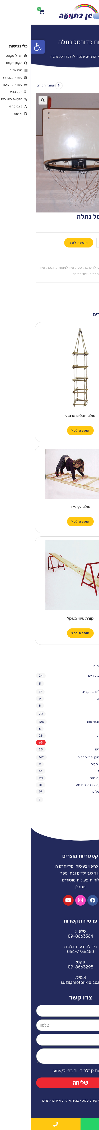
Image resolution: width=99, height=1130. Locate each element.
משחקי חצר (78, 729)
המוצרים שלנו (57, 56)
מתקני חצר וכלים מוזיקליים (69, 692)
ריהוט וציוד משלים (74, 791)
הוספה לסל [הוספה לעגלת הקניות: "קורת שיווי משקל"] (49, 633)
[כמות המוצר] (79, 242)
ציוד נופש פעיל (76, 735)
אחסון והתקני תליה (73, 764)
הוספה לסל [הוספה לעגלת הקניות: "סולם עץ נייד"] (49, 521)
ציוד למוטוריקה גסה (29, 268)
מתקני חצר (78, 705)
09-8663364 (49, 936)
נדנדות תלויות (76, 771)
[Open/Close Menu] (90, 12)
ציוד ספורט (49, 274)
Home (75, 56)
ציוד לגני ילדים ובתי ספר (61, 268)
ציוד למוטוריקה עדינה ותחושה (65, 785)
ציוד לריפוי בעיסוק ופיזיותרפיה (67, 757)
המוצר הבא (84, 85)
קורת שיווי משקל (49, 618)
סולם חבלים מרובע (49, 416)
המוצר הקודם (15, 85)
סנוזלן (84, 714)
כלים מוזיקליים (76, 699)
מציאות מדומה (78, 683)
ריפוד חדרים (79, 800)
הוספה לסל (48, 243)
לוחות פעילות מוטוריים (72, 675)
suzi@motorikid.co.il (49, 982)
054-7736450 (49, 951)
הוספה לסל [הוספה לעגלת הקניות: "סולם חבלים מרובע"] (49, 430)
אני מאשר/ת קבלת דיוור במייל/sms (54, 1070)
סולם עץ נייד (50, 507)
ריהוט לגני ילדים (75, 749)
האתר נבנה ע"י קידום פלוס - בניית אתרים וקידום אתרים (49, 1100)
